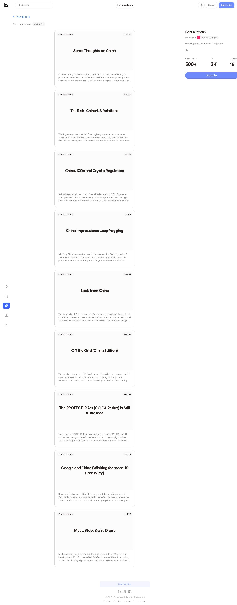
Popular (107, 601)
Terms (135, 601)
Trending (117, 601)
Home (143, 601)
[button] (34, 5)
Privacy (127, 601)
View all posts (21, 16)
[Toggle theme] (201, 5)
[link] (125, 5)
